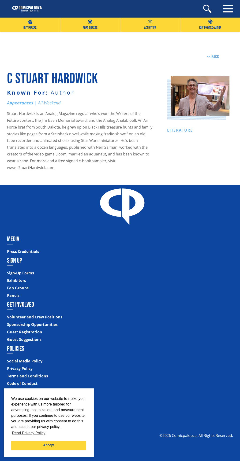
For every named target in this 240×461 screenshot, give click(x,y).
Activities (150, 24)
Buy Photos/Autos (210, 24)
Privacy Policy (20, 368)
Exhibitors (16, 280)
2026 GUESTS (90, 24)
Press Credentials (23, 251)
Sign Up (14, 260)
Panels (13, 295)
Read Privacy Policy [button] (28, 433)
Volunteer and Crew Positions (34, 317)
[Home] (24, 9)
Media (13, 239)
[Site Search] (207, 9)
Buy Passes (30, 24)
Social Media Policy (24, 361)
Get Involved (20, 304)
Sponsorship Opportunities (32, 324)
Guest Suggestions (24, 339)
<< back (213, 56)
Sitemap (15, 392)
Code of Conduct (22, 383)
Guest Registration (24, 332)
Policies (15, 348)
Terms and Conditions (27, 376)
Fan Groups (18, 288)
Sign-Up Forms (20, 273)
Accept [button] (48, 445)
